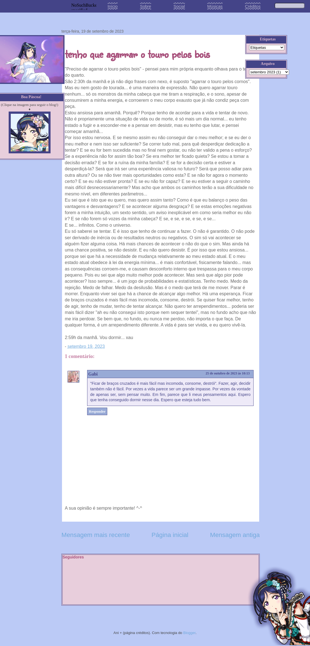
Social (179, 6)
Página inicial (170, 534)
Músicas (215, 6)
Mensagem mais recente (95, 534)
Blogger (189, 633)
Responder (97, 411)
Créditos (253, 6)
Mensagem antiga (235, 534)
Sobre (145, 6)
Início (113, 6)
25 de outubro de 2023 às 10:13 (228, 373)
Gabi (93, 374)
